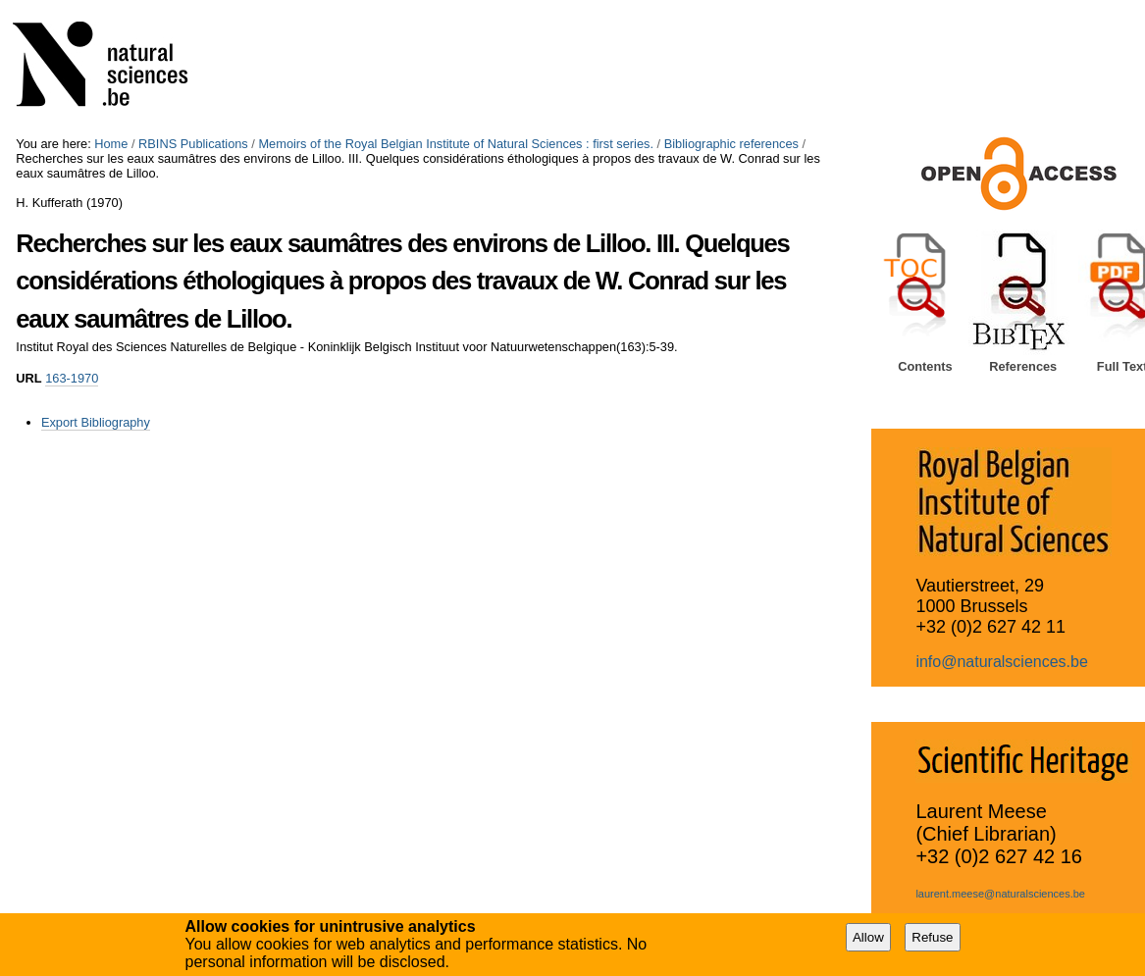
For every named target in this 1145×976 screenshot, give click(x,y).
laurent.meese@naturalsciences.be (1000, 893)
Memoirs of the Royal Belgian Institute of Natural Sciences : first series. (455, 143)
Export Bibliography (95, 422)
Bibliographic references (731, 143)
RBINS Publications (193, 143)
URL (28, 378)
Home (111, 143)
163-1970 (71, 378)
